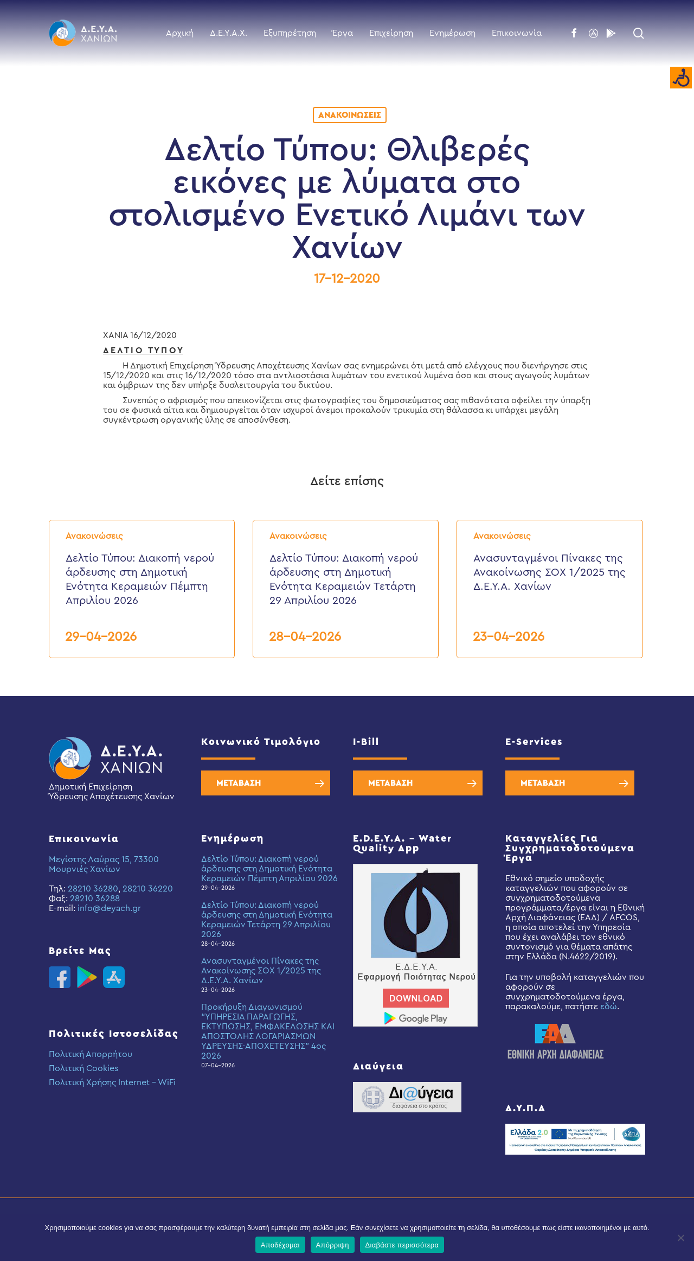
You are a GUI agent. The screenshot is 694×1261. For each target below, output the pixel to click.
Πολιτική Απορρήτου (90, 1054)
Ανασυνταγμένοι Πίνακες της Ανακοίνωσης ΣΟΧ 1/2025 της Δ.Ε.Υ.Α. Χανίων (261, 971)
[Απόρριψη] (680, 1237)
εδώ (608, 1006)
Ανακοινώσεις (349, 115)
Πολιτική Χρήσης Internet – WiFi (112, 1082)
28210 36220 (148, 888)
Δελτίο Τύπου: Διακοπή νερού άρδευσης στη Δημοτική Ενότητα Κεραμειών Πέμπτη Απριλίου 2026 (269, 869)
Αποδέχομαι (280, 1245)
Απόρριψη (332, 1245)
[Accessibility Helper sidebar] (681, 78)
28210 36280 (93, 888)
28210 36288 (95, 898)
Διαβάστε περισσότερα (402, 1245)
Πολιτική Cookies (83, 1068)
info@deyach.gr (109, 908)
